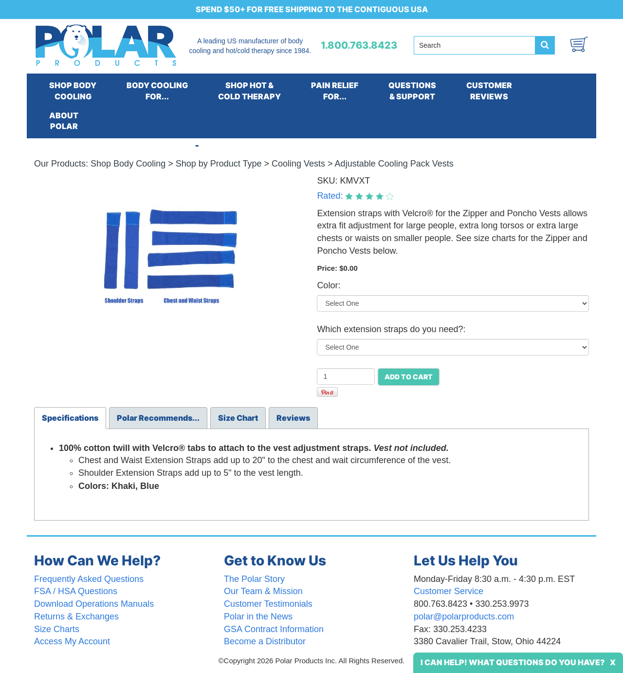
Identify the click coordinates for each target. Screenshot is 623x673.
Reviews (293, 418)
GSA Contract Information (274, 629)
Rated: (331, 196)
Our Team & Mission (263, 591)
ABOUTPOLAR (63, 121)
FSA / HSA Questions (75, 591)
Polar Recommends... (158, 418)
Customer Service (448, 591)
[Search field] (474, 45)
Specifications (70, 418)
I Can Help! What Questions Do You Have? (513, 662)
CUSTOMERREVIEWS (489, 90)
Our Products (60, 163)
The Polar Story (254, 579)
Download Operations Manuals (94, 604)
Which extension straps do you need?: (391, 329)
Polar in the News (258, 616)
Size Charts (56, 629)
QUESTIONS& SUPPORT (412, 90)
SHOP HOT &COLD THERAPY (249, 90)
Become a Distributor (265, 641)
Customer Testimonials (268, 604)
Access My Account (72, 641)
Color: (328, 285)
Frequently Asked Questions (89, 579)
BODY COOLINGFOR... (157, 90)
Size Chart (238, 418)
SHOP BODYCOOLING (72, 90)
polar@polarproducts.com (464, 616)
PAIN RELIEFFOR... (334, 90)
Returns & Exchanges (76, 616)
